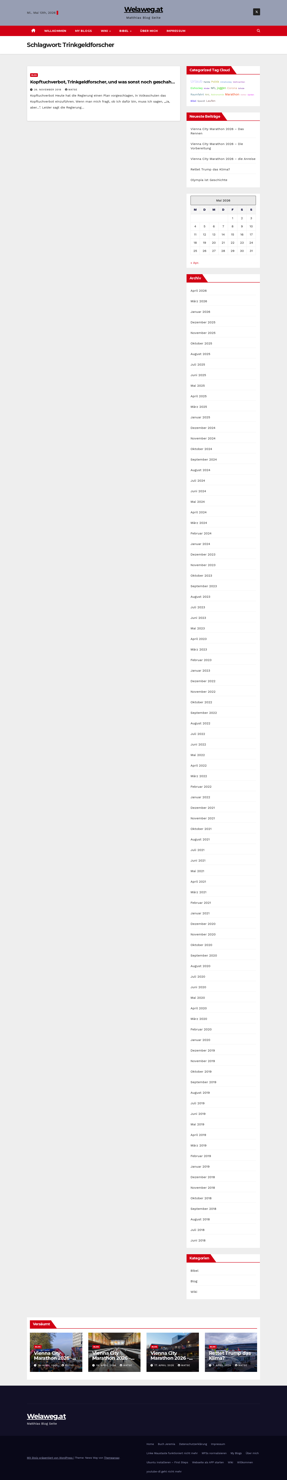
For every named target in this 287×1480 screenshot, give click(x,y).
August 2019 (200, 1093)
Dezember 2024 (203, 428)
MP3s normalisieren (214, 1453)
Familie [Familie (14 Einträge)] (207, 82)
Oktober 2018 (201, 1198)
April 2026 (199, 290)
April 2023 (199, 639)
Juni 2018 (198, 1240)
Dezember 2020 (203, 924)
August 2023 (200, 597)
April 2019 (198, 1135)
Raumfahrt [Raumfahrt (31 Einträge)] (197, 94)
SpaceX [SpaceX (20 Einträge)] (201, 101)
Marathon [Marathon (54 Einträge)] (232, 94)
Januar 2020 (200, 1040)
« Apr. (195, 263)
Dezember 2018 (203, 1177)
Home (150, 1444)
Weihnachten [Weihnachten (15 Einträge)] (239, 82)
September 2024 (204, 459)
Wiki (105, 31)
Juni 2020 (198, 987)
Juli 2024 (198, 480)
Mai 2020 (198, 998)
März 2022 (199, 776)
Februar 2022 (201, 786)
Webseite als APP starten (208, 1462)
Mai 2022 (198, 755)
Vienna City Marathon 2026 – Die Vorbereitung (112, 1358)
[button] (258, 31)
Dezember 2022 (203, 681)
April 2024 (199, 512)
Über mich (149, 31)
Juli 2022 (198, 734)
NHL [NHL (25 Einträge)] (207, 94)
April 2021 (198, 881)
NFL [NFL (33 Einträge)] (213, 88)
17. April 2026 (164, 1365)
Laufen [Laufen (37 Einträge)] (210, 100)
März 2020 (199, 1019)
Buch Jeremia (166, 1444)
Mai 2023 (198, 628)
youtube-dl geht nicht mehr (164, 1471)
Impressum (176, 31)
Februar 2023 (201, 660)
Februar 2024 (201, 533)
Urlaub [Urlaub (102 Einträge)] (196, 81)
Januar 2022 (200, 797)
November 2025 (203, 333)
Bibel (124, 31)
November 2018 (203, 1187)
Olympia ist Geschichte (209, 180)
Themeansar (111, 1457)
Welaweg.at (143, 9)
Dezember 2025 (203, 322)
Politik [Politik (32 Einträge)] (215, 81)
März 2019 (198, 1145)
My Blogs (83, 31)
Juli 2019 (198, 1103)
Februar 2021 (201, 903)
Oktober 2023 (201, 575)
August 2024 (200, 470)
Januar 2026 (200, 312)
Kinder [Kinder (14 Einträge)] (207, 88)
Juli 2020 (198, 976)
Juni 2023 (198, 618)
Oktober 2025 (201, 343)
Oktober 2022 (201, 702)
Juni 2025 (198, 375)
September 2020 (204, 955)
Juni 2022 (198, 744)
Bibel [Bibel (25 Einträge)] (193, 101)
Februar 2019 (201, 1156)
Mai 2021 (197, 871)
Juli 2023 (198, 607)
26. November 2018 (48, 89)
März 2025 (199, 407)
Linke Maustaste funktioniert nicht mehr (172, 1453)
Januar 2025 (200, 417)
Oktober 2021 (201, 829)
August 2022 (200, 723)
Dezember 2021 (203, 808)
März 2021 (198, 892)
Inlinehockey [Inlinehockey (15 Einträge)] (226, 82)
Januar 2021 (200, 913)
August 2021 (200, 839)
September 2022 (204, 713)
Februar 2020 (201, 1029)
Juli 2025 (198, 364)
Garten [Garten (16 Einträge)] (251, 95)
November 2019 (203, 1061)
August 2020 (200, 966)
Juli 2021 (197, 850)
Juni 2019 (198, 1114)
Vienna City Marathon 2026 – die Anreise (223, 159)
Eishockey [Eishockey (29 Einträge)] (197, 88)
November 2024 (203, 438)
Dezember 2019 (203, 1050)
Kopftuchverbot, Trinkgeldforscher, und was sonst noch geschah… (102, 82)
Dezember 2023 (203, 554)
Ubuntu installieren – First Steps (167, 1462)
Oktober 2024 (201, 449)
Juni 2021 (198, 860)
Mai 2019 (197, 1124)
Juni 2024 (198, 491)
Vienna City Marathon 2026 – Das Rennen (53, 1358)
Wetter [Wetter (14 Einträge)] (243, 95)
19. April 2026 (48, 1365)
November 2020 (203, 934)
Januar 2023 (200, 670)
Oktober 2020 (201, 945)
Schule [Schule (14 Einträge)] (241, 88)
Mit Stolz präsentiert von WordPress (50, 1457)
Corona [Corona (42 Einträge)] (232, 88)
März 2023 (199, 649)
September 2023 (204, 586)
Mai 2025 (198, 385)
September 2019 (203, 1082)
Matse (71, 89)
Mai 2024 (198, 502)
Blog (34, 75)
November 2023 (203, 565)
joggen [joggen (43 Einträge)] (221, 88)
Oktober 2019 (201, 1071)
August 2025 (200, 354)
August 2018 (200, 1219)
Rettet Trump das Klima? (210, 169)
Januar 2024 (200, 544)
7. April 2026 (222, 1365)
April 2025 (199, 396)
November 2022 (203, 692)
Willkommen (55, 31)
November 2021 (203, 818)
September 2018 (203, 1209)
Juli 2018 (198, 1230)
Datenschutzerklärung (193, 1444)
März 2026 (199, 301)
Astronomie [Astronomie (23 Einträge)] (217, 94)
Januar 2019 (200, 1166)
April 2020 (199, 1008)
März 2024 (199, 523)
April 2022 (199, 765)
